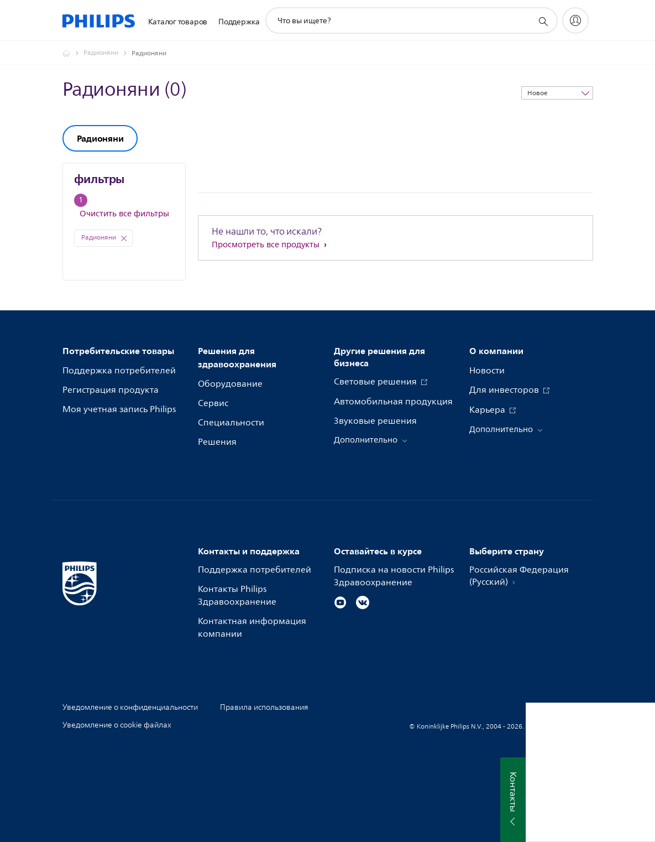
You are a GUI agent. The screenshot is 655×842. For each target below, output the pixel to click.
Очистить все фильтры (124, 214)
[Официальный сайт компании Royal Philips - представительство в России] (72, 53)
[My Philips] (575, 20)
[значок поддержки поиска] (542, 21)
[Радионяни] (107, 53)
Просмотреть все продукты (267, 245)
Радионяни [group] (100, 138)
